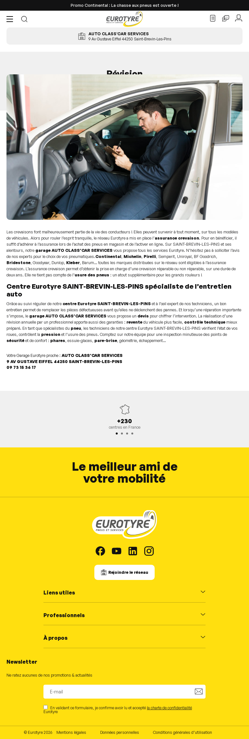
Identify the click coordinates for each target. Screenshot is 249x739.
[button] (11, 19)
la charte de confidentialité (169, 707)
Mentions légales (71, 732)
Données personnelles (119, 732)
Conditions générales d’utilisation (182, 732)
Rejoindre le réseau (128, 572)
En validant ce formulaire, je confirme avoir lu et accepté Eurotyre (117, 709)
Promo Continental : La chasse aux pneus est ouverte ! (125, 5)
